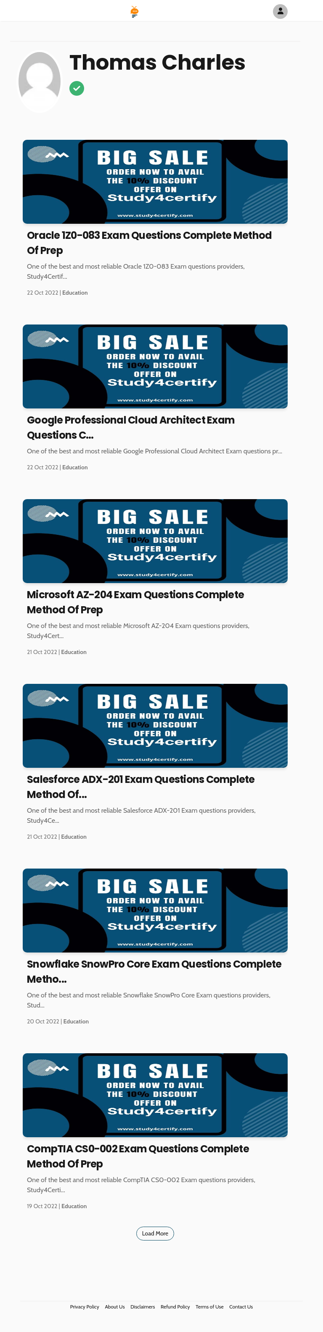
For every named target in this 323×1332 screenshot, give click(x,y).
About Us (114, 1306)
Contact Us (241, 1306)
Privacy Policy (84, 1306)
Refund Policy (175, 1306)
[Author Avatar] (280, 11)
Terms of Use (209, 1306)
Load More (155, 1233)
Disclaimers (142, 1306)
